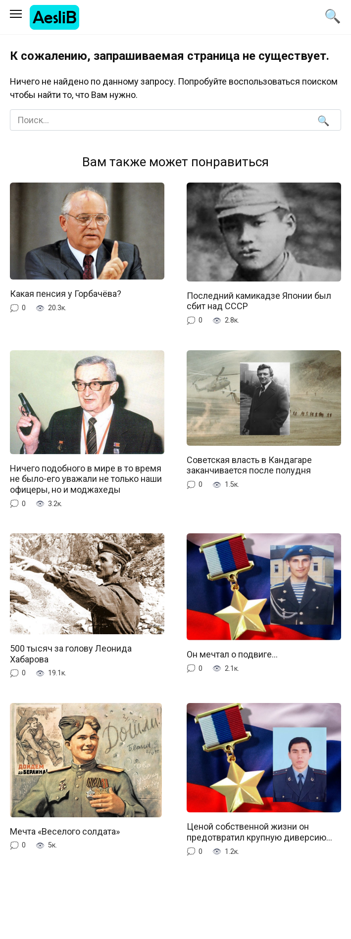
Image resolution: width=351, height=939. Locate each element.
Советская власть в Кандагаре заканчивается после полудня (249, 465)
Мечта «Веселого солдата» (65, 831)
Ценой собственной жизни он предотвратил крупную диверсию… (259, 832)
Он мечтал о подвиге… (232, 654)
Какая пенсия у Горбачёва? (65, 293)
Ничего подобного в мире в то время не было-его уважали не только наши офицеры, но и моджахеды (86, 479)
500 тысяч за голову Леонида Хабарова (71, 653)
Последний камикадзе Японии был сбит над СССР (259, 301)
